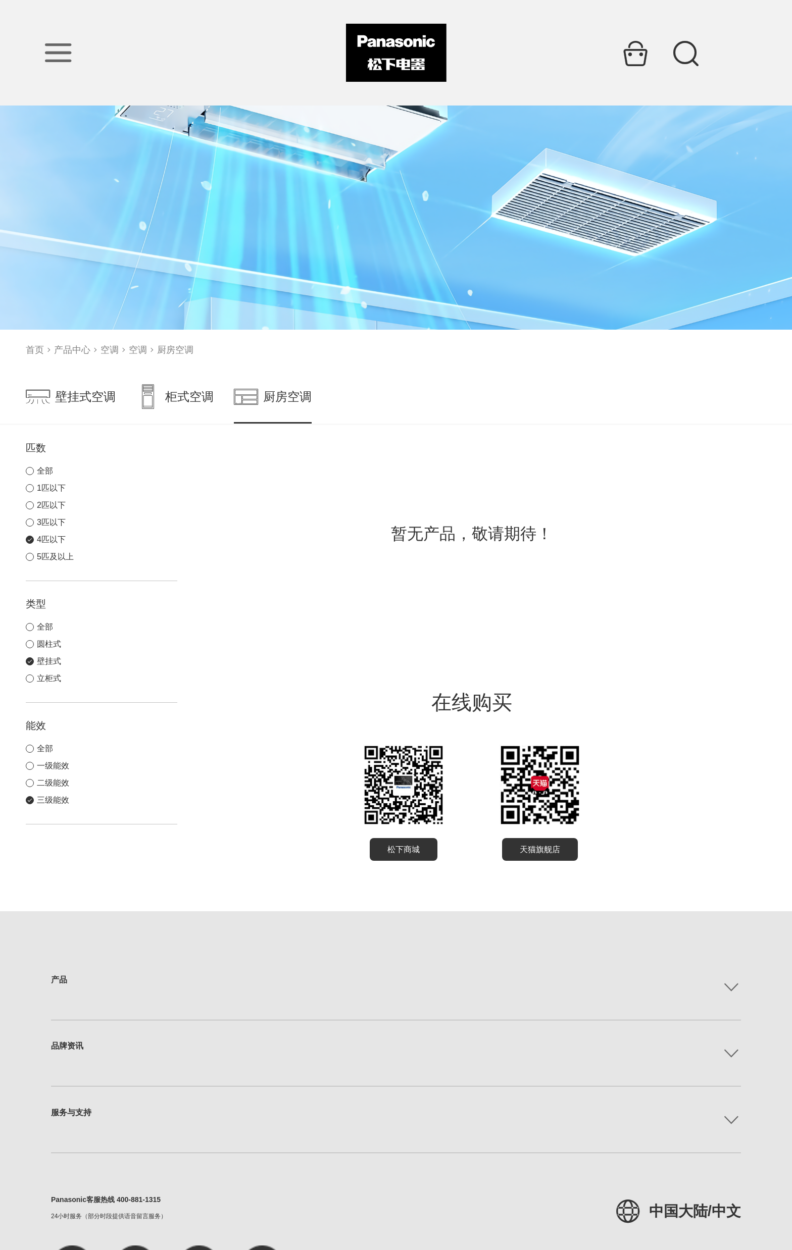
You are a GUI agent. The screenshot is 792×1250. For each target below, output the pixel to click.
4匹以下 (51, 539)
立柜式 (49, 678)
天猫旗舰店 (540, 849)
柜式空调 (175, 397)
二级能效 (53, 782)
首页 (35, 350)
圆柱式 (49, 644)
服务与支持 (71, 1112)
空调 (110, 350)
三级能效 (53, 800)
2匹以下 (51, 505)
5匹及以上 (55, 556)
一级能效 (53, 765)
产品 (59, 979)
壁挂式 (49, 661)
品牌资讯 (67, 1045)
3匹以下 (51, 522)
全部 (45, 470)
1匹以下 (51, 488)
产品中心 (72, 350)
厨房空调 (175, 350)
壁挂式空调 (71, 397)
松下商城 (403, 849)
